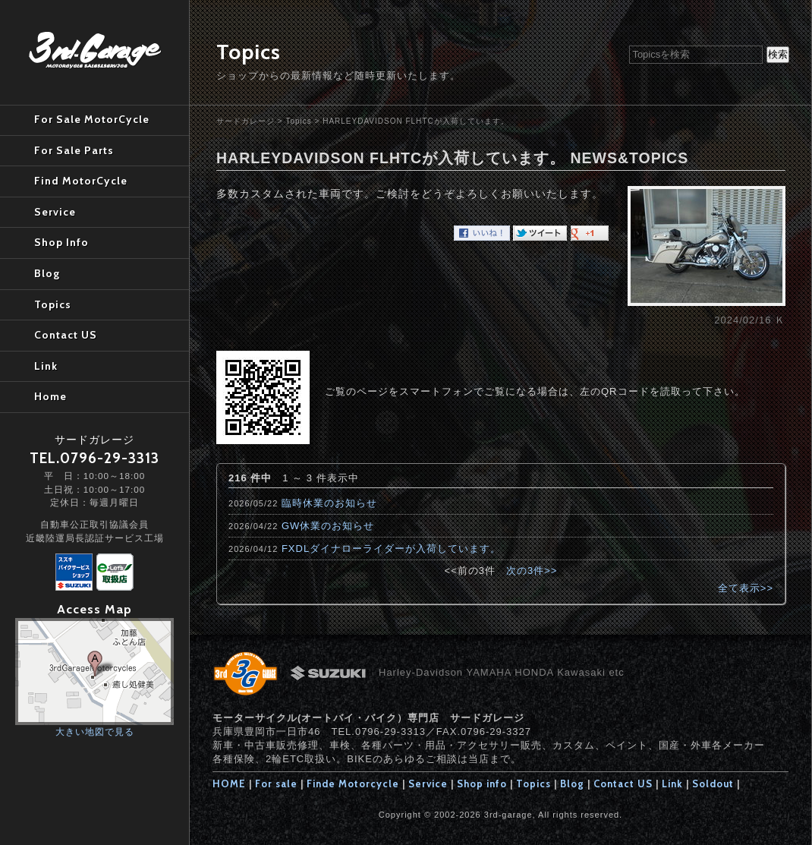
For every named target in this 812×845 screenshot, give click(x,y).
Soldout (713, 783)
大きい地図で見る (94, 731)
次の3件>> (531, 570)
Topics (298, 121)
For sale (276, 783)
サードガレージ (245, 121)
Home (50, 396)
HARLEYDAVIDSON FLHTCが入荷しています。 (416, 121)
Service (428, 783)
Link (672, 783)
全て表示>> (745, 588)
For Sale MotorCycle (91, 119)
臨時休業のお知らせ (329, 503)
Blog (572, 783)
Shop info (482, 783)
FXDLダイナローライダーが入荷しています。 (391, 548)
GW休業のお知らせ (328, 525)
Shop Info (61, 242)
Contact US (623, 783)
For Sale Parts (74, 150)
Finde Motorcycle (353, 783)
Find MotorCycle (80, 181)
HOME (229, 783)
